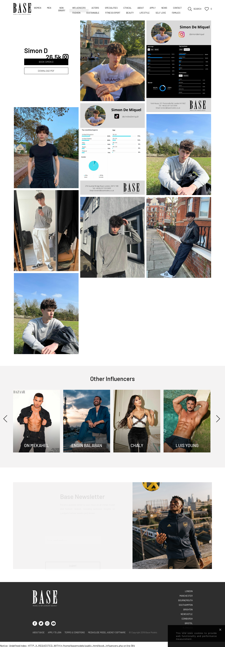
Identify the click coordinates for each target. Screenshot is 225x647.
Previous (5, 418)
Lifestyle (145, 12)
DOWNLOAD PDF (46, 70)
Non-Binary (61, 9)
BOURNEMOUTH (185, 600)
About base (39, 632)
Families (176, 12)
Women (37, 8)
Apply (153, 8)
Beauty (130, 12)
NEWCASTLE (187, 614)
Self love (161, 12)
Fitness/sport (112, 12)
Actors (95, 8)
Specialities (111, 8)
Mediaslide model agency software (107, 632)
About (140, 8)
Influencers (79, 8)
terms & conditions (75, 632)
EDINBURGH (187, 618)
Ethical (128, 8)
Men (49, 8)
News (164, 8)
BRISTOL (189, 623)
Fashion (76, 12)
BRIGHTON (188, 609)
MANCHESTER (186, 595)
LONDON (189, 591)
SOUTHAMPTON (186, 605)
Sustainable (92, 12)
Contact (177, 8)
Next (218, 418)
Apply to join (54, 632)
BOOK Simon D (46, 61)
